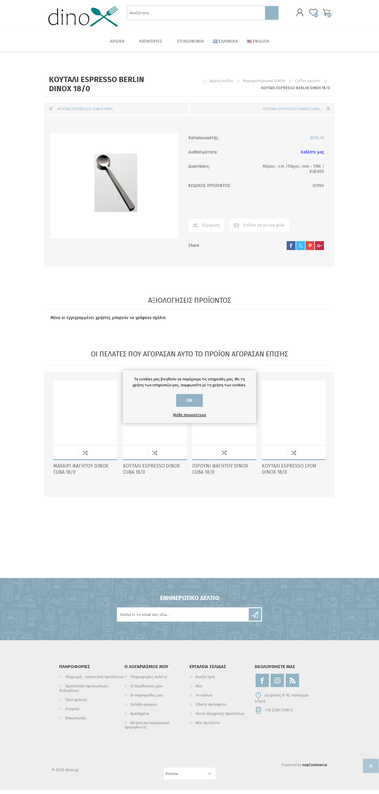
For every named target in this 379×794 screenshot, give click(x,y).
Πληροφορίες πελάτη (148, 681)
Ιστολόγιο (204, 699)
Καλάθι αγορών (320, 14)
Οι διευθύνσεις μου (146, 690)
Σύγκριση (210, 229)
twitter (300, 249)
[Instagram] (277, 684)
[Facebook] (262, 684)
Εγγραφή (255, 618)
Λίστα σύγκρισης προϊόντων (219, 717)
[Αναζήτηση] (196, 15)
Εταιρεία (72, 713)
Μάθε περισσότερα (189, 415)
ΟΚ (189, 400)
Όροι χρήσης (76, 704)
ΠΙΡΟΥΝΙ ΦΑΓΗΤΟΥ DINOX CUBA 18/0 (220, 473)
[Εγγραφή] (183, 618)
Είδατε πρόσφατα (211, 708)
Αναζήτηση (271, 15)
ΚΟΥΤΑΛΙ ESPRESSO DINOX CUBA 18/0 (151, 473)
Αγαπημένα (139, 717)
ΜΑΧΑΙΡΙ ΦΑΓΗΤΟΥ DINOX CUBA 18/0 (80, 473)
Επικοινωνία (75, 722)
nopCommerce (314, 769)
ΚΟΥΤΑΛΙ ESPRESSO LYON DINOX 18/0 (289, 473)
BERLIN (317, 142)
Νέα (198, 690)
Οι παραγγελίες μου (146, 699)
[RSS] (292, 684)
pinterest (310, 249)
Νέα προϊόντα (207, 727)
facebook (291, 249)
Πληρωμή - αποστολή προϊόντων (94, 681)
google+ (319, 249)
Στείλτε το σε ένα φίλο (264, 229)
